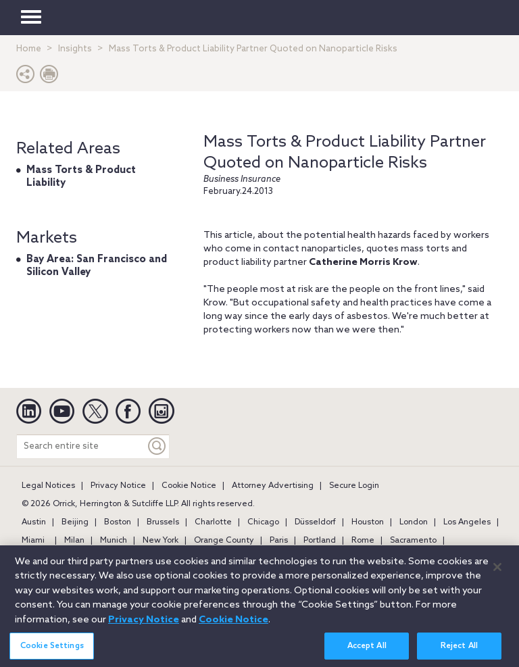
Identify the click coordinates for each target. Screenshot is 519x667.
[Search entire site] (81, 446)
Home (28, 49)
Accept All (367, 650)
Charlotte (213, 522)
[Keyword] (157, 446)
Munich (113, 540)
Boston (117, 522)
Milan (74, 540)
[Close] (497, 572)
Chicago (263, 522)
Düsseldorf (315, 522)
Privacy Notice (118, 486)
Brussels (163, 522)
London (413, 522)
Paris (279, 540)
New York (160, 540)
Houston (367, 522)
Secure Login (354, 486)
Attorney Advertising (273, 486)
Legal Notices (48, 486)
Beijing (75, 522)
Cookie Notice (189, 486)
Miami (33, 540)
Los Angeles (467, 522)
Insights (75, 49)
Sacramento (413, 540)
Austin (34, 522)
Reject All (459, 650)
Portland (319, 540)
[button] (25, 77)
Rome (362, 540)
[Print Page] (49, 77)
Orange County (224, 540)
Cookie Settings (52, 650)
